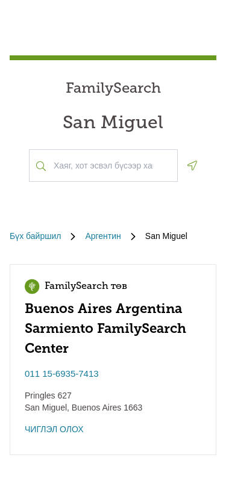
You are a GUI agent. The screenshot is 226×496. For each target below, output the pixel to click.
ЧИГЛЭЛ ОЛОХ (54, 429)
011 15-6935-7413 (62, 373)
